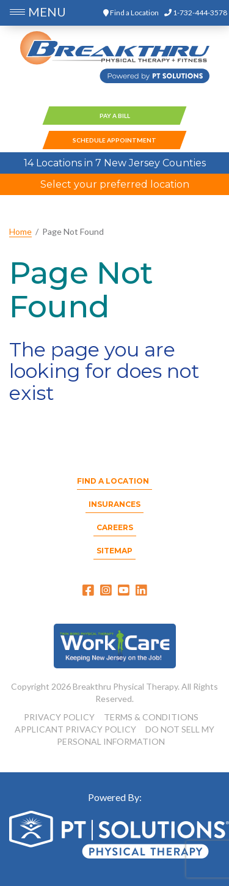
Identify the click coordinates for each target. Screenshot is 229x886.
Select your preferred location (114, 184)
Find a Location (131, 12)
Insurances (114, 504)
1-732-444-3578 (195, 12)
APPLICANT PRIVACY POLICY (75, 729)
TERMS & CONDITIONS (151, 717)
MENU (47, 11)
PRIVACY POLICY (59, 717)
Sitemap (114, 550)
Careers (114, 527)
